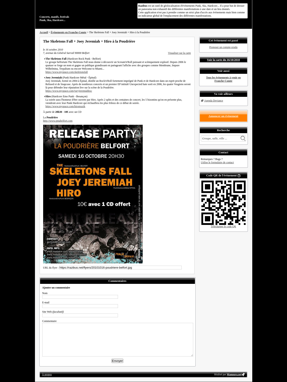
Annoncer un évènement (223, 116)
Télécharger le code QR (223, 226)
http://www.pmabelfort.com (58, 120)
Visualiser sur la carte (179, 53)
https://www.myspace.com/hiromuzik (65, 106)
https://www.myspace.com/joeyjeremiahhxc (69, 90)
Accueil (44, 32)
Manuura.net (234, 374)
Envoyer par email (183, 41)
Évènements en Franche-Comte (68, 32)
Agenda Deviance (213, 100)
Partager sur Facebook (171, 41)
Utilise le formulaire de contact (217, 162)
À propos (47, 374)
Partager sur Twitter (177, 41)
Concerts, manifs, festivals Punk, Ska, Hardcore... (68, 12)
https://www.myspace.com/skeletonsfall (67, 72)
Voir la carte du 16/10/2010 (223, 59)
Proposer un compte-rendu (223, 47)
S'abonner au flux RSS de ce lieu (189, 41)
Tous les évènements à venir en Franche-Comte (223, 79)
